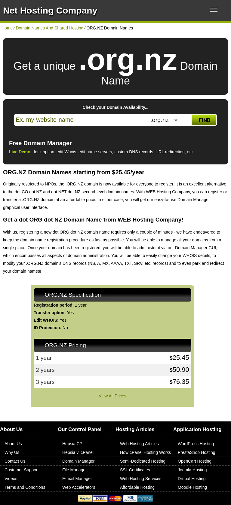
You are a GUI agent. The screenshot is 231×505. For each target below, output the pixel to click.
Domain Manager (78, 461)
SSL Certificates (135, 469)
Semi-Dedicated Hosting (142, 461)
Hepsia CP (72, 443)
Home (7, 28)
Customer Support (22, 469)
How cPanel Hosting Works (145, 452)
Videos (11, 478)
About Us (13, 443)
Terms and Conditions (25, 487)
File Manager (74, 469)
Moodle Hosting (192, 487)
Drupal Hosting (192, 478)
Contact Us (15, 461)
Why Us (12, 452)
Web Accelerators (78, 487)
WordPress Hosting (196, 443)
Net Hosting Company (50, 10)
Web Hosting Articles (139, 443)
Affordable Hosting (137, 487)
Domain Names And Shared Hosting (49, 28)
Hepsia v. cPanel (78, 452)
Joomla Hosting (192, 469)
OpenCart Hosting (194, 461)
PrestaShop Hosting (196, 452)
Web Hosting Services (140, 478)
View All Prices (112, 395)
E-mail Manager (77, 478)
